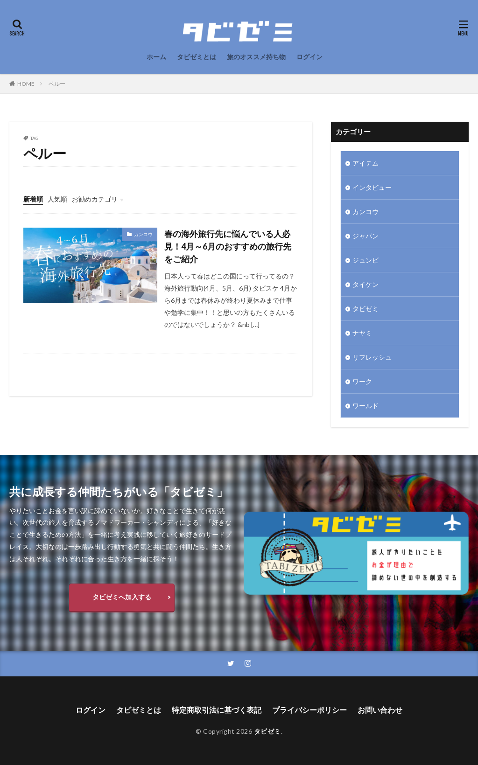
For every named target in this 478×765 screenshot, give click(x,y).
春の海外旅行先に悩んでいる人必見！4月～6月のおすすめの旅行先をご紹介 (227, 246)
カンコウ (143, 234)
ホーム (156, 57)
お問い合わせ (380, 709)
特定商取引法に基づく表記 (216, 709)
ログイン (309, 57)
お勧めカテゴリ (95, 199)
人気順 (57, 199)
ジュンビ (365, 260)
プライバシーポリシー (309, 709)
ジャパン (365, 236)
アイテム (365, 163)
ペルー (57, 83)
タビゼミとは (196, 57)
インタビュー (372, 187)
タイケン (365, 284)
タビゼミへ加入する (121, 597)
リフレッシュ (372, 357)
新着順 (33, 199)
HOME (26, 83)
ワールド (365, 406)
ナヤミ (362, 333)
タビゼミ (365, 309)
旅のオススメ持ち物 (256, 57)
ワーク (362, 381)
